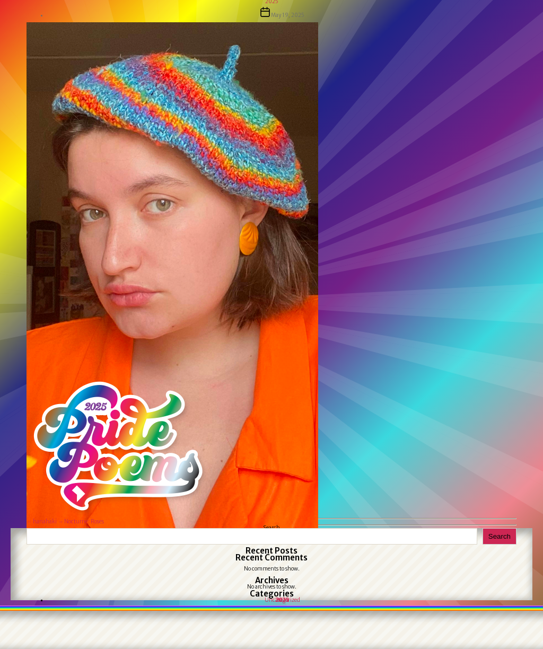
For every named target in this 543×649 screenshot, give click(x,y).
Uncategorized (282, 600)
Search (499, 536)
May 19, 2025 (287, 15)
